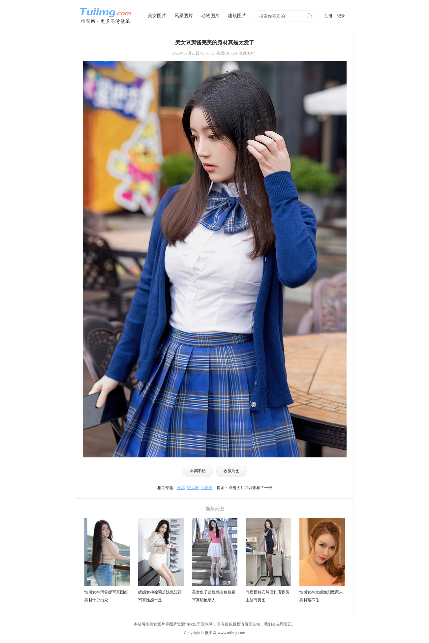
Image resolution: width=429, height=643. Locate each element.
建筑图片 (237, 15)
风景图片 (183, 15)
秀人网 (193, 487)
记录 (341, 16)
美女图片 (157, 15)
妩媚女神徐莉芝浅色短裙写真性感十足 (160, 596)
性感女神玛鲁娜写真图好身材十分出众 (106, 596)
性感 (181, 487)
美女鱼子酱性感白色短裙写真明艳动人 (213, 596)
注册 (328, 16)
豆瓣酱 (207, 487)
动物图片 (210, 15)
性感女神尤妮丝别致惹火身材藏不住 (321, 596)
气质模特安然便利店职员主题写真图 (267, 596)
